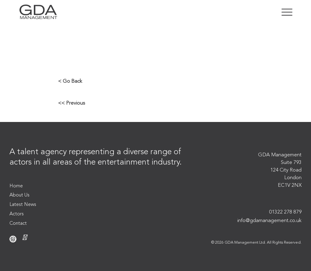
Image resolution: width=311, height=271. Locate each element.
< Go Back (70, 81)
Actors (16, 214)
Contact (18, 223)
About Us (19, 195)
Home (16, 186)
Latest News (22, 204)
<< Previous (71, 103)
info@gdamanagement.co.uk (269, 220)
